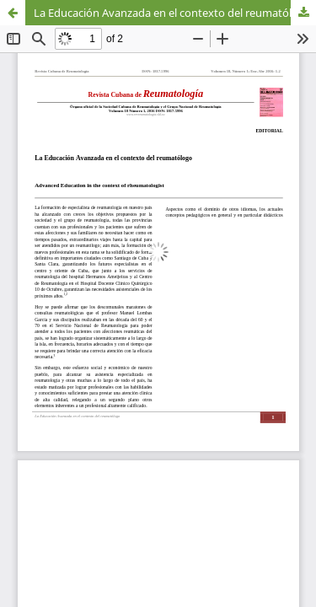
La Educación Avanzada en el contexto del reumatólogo (173, 12)
